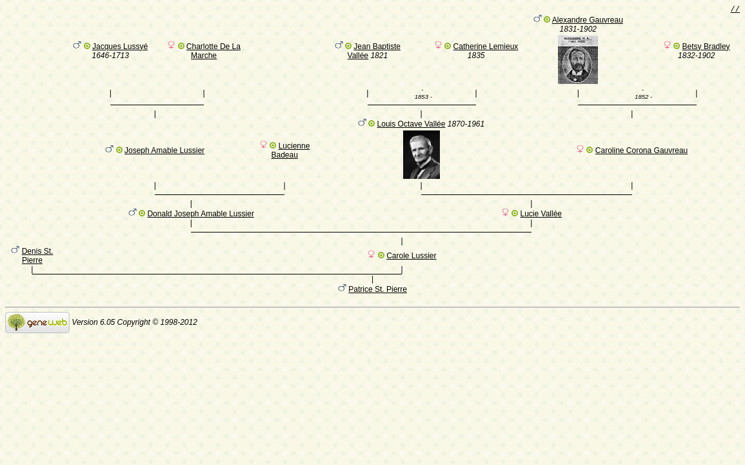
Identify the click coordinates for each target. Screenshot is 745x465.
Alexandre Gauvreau (587, 21)
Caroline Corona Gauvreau (641, 156)
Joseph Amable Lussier (164, 156)
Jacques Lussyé (120, 48)
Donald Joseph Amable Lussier (200, 226)
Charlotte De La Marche (213, 53)
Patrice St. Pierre (377, 309)
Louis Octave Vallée (411, 129)
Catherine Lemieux (486, 48)
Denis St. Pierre (38, 274)
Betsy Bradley (706, 48)
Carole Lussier (411, 273)
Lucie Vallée (541, 226)
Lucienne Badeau (290, 156)
